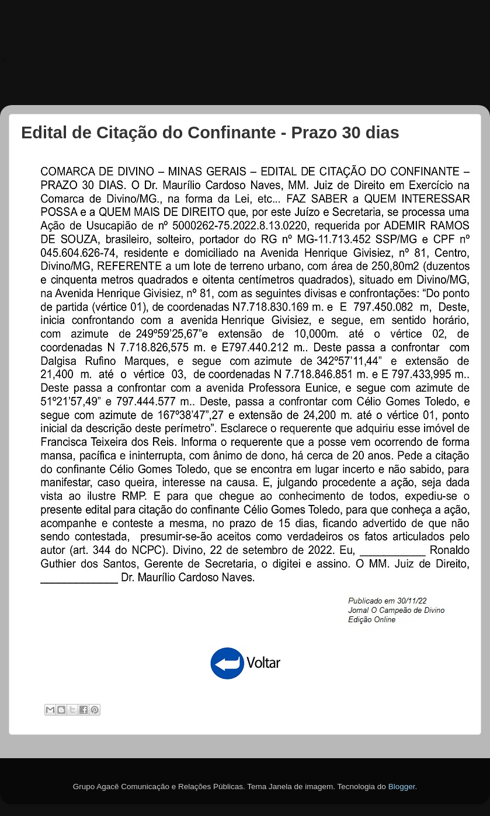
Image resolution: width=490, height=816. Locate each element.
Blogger (401, 786)
